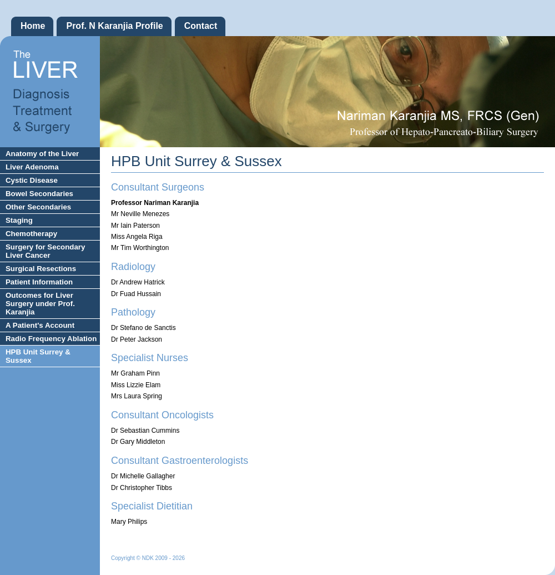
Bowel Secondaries (39, 193)
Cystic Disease (32, 180)
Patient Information (39, 282)
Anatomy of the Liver (42, 153)
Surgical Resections (41, 268)
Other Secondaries (38, 207)
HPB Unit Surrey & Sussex (38, 356)
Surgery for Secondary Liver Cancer (45, 251)
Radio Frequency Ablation (51, 338)
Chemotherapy (31, 233)
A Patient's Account (40, 325)
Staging (19, 220)
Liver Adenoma (32, 167)
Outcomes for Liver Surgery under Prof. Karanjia (40, 303)
